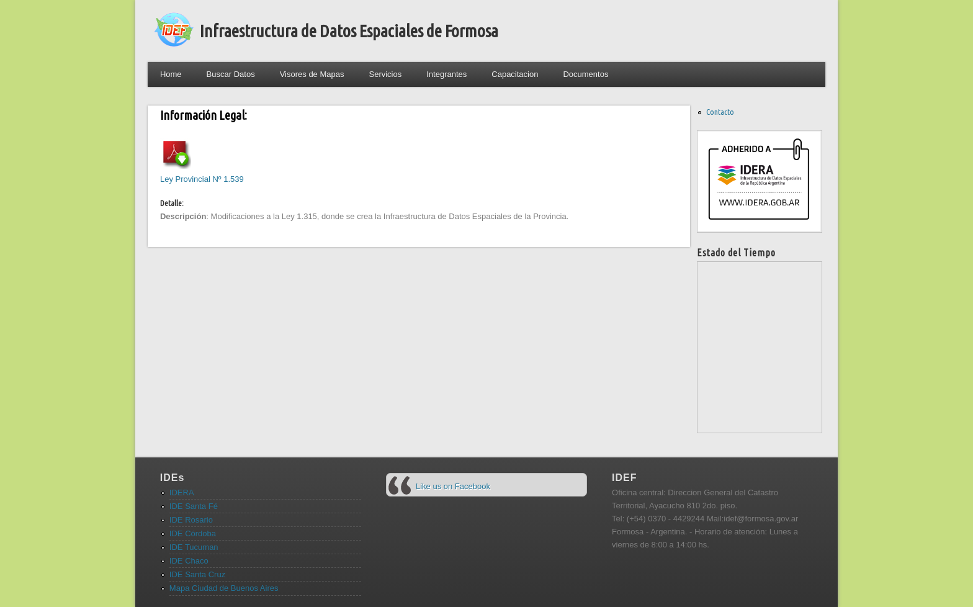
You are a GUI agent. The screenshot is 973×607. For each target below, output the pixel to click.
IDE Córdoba (192, 533)
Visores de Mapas (312, 74)
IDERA (181, 492)
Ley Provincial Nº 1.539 (202, 179)
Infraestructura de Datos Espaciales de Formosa (349, 30)
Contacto (720, 111)
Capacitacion (514, 74)
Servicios (385, 74)
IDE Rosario (191, 519)
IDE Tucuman (193, 547)
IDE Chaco (188, 560)
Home (171, 74)
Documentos (585, 74)
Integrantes (446, 74)
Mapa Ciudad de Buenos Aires (224, 588)
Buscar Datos (231, 74)
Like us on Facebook (453, 486)
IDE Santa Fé (193, 506)
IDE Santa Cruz (197, 574)
